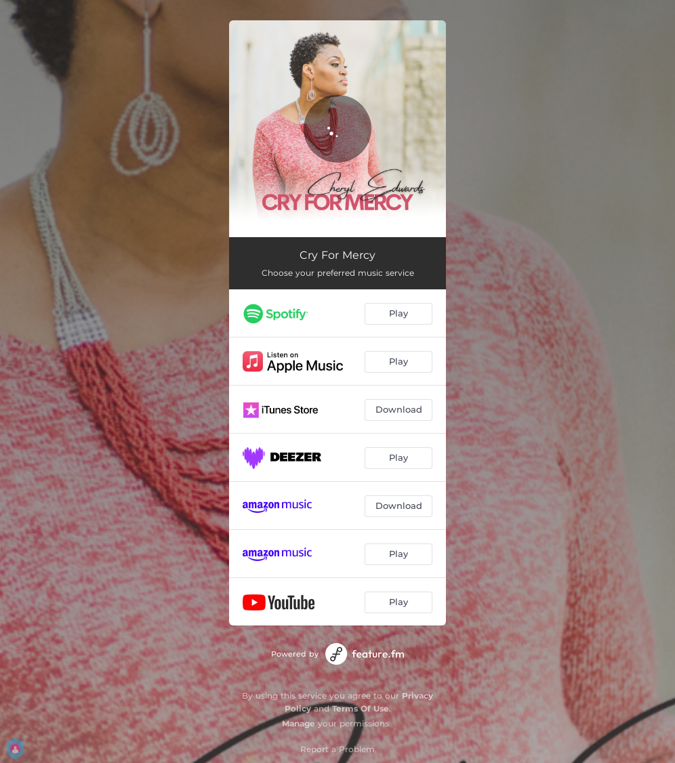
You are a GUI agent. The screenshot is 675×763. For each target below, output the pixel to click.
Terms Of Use (360, 708)
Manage (298, 723)
